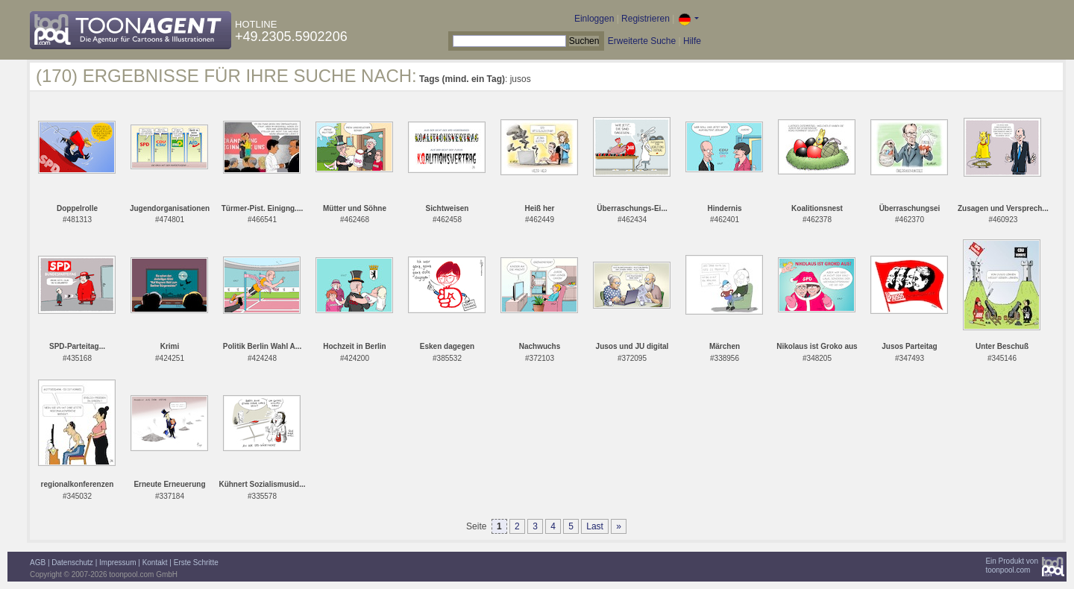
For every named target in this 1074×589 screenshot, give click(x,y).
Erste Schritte (196, 562)
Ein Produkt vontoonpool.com (1011, 565)
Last (594, 526)
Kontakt (155, 562)
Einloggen (594, 18)
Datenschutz (72, 562)
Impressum (117, 562)
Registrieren (645, 18)
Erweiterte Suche (642, 41)
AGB (37, 562)
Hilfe (692, 41)
